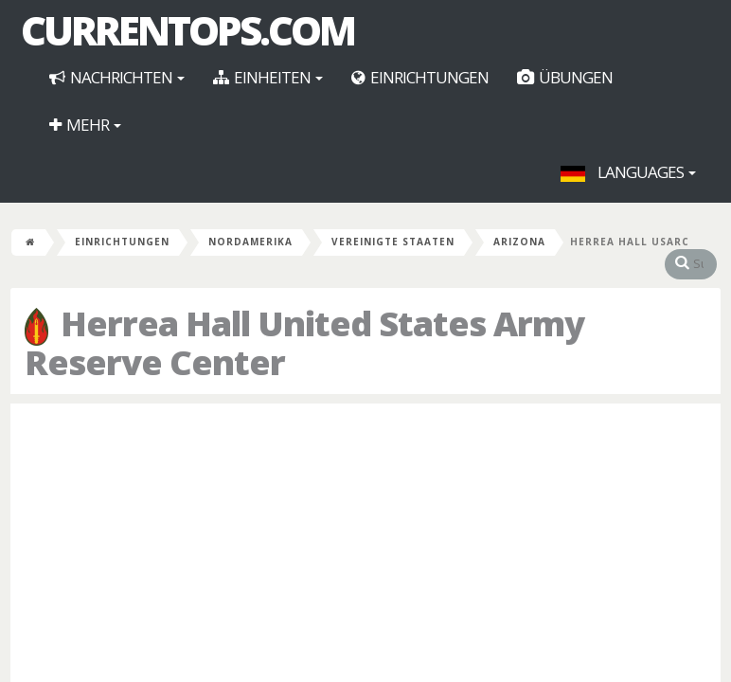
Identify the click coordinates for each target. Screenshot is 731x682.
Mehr (85, 124)
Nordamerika (250, 241)
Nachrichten (117, 77)
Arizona (519, 241)
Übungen (565, 77)
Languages (628, 172)
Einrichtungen (420, 77)
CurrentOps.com (187, 30)
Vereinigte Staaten (393, 241)
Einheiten (268, 77)
